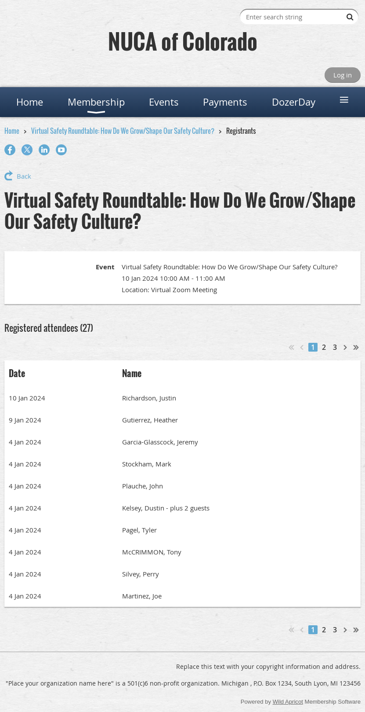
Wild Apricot (288, 701)
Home (11, 131)
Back (24, 176)
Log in (342, 74)
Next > (345, 347)
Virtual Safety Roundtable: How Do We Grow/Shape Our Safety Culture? (122, 131)
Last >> (356, 347)
